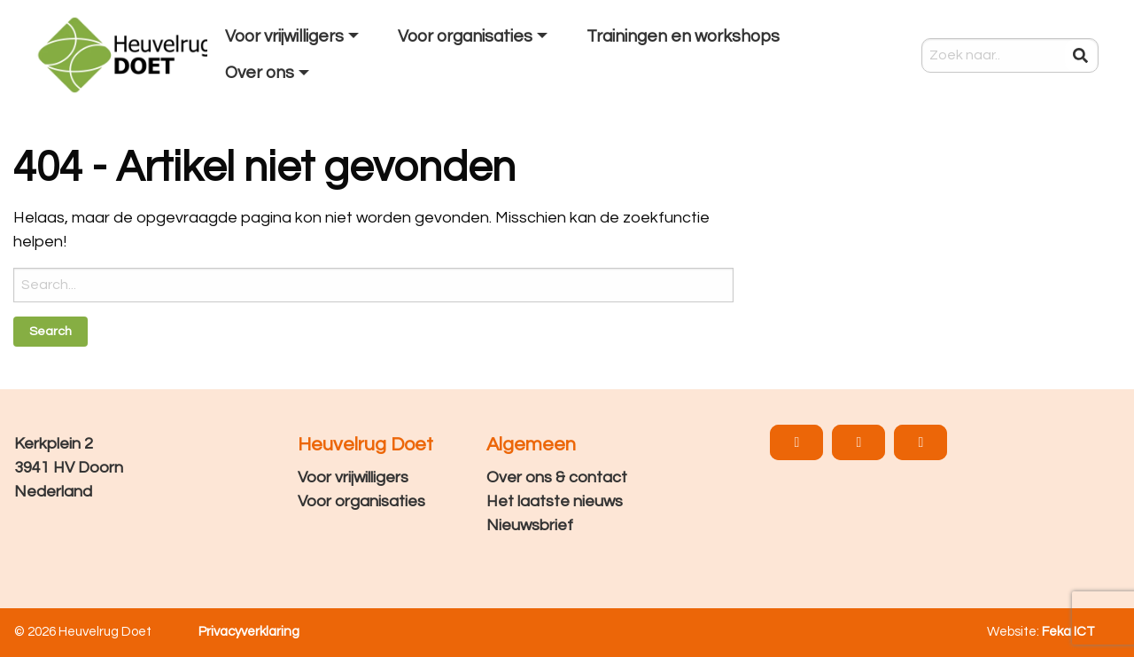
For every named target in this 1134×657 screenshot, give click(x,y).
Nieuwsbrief (529, 525)
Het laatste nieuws (554, 501)
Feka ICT (1068, 631)
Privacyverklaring (248, 631)
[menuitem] (293, 37)
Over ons (259, 73)
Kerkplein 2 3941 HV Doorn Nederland (68, 467)
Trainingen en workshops (683, 36)
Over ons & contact (556, 477)
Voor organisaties (465, 36)
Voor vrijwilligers (284, 36)
